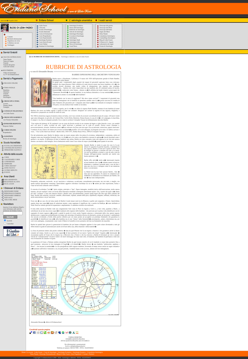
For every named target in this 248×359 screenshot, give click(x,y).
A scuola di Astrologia (75, 36)
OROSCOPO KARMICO (13, 117)
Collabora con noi (13, 43)
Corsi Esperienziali (44, 38)
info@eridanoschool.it (78, 346)
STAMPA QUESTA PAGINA (75, 339)
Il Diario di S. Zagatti (105, 42)
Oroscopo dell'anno (105, 29)
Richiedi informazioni (14, 39)
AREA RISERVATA (9, 179)
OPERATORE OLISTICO (11, 150)
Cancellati (8, 224)
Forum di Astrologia (105, 46)
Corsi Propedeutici (44, 36)
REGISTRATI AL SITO (11, 182)
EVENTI (6, 172)
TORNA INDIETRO (75, 337)
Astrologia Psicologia (75, 34)
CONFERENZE (8, 161)
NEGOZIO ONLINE (11, 83)
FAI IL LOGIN (8, 184)
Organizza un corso (13, 41)
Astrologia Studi (73, 40)
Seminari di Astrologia (45, 46)
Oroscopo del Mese (104, 28)
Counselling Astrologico (106, 38)
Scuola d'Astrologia (44, 29)
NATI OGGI (7, 197)
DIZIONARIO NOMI (10, 191)
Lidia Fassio (42, 25)
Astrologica (72, 38)
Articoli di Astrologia (75, 32)
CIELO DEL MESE (9, 200)
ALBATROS (8, 136)
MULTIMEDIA (7, 70)
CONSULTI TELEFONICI (13, 111)
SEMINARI (7, 164)
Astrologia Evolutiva (75, 25)
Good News (72, 46)
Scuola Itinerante (43, 32)
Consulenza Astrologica (106, 36)
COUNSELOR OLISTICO (12, 148)
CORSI (5, 157)
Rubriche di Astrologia (75, 29)
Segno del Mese (103, 32)
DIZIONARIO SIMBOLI (11, 195)
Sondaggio (10, 45)
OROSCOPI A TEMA (11, 101)
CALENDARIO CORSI (11, 159)
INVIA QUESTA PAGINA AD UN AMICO (75, 341)
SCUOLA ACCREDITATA (12, 146)
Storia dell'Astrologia (75, 28)
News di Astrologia (74, 44)
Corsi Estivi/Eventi (44, 42)
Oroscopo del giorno (105, 25)
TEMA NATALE (9, 88)
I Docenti (41, 28)
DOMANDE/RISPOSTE (12, 124)
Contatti (10, 37)
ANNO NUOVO (8, 168)
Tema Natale (102, 34)
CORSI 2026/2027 (9, 166)
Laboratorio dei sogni (105, 44)
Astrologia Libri (73, 42)
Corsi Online (42, 44)
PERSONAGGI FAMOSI (11, 193)
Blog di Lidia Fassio (105, 40)
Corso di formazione (44, 34)
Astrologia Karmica (44, 40)
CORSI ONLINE (10, 130)
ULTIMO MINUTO (9, 170)
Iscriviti (8, 221)
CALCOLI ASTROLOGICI (11, 57)
